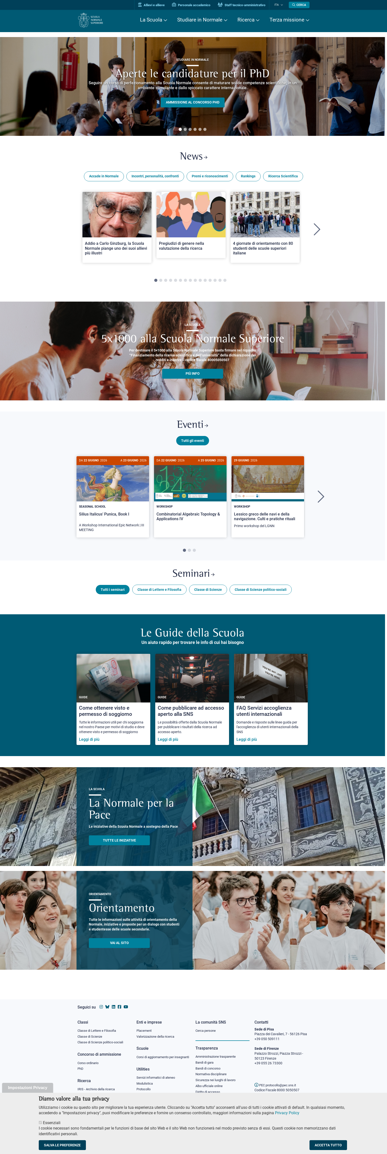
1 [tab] (180, 129)
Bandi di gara (205, 1058)
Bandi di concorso (209, 1064)
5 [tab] (199, 129)
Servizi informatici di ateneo (157, 1078)
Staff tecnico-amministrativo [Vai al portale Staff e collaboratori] (245, 5)
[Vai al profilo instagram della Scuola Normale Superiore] (101, 1002)
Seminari (194, 577)
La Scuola (151, 20)
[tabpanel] (192, 86)
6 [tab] (204, 129)
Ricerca (245, 20)
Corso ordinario (89, 1058)
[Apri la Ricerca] (299, 5)
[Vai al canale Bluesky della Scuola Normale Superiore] (107, 1002)
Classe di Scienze (208, 593)
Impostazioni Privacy (27, 1088)
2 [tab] (185, 129)
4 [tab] (195, 129)
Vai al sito (119, 946)
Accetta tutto (328, 1145)
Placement (144, 1026)
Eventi (192, 427)
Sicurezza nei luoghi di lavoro (217, 1076)
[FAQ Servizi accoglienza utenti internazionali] (271, 703)
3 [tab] (190, 129)
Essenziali (51, 1122)
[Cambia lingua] (282, 5)
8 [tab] (190, 281)
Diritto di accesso (208, 1088)
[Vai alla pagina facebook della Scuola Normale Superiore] (119, 1002)
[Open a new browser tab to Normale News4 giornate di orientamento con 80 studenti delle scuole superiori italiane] (265, 228)
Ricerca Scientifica (283, 177)
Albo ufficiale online (210, 1082)
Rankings (248, 177)
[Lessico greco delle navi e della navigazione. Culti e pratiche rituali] (268, 497)
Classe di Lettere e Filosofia (159, 593)
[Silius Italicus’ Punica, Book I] (113, 499)
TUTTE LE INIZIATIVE (119, 844)
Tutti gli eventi (192, 443)
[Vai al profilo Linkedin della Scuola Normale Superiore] (113, 1002)
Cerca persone (206, 1026)
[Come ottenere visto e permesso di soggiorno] (113, 703)
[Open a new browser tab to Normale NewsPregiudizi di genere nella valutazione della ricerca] (191, 226)
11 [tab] (205, 281)
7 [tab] (185, 281)
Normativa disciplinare (212, 1070)
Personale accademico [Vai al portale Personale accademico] (194, 5)
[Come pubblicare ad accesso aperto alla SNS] (192, 703)
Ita (278, 4)
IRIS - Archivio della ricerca (97, 1085)
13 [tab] (215, 281)
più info (193, 375)
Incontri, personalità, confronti (155, 177)
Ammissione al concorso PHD (192, 102)
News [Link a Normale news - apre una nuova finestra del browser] (194, 157)
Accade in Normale (104, 177)
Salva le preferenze (62, 1145)
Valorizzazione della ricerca (157, 1032)
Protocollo (144, 1090)
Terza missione (287, 20)
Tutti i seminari (113, 593)
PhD (80, 1065)
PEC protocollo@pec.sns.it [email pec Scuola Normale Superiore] (277, 1080)
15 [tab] (224, 281)
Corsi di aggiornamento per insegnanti (157, 1054)
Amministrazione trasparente (217, 1052)
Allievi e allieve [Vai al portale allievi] (154, 5)
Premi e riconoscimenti (210, 177)
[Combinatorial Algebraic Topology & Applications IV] (190, 495)
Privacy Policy (287, 1113)
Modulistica (145, 1084)
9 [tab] (195, 281)
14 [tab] (219, 281)
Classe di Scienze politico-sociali (261, 593)
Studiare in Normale (199, 20)
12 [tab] (210, 281)
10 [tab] (200, 281)
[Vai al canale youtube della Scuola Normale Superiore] (126, 1002)
